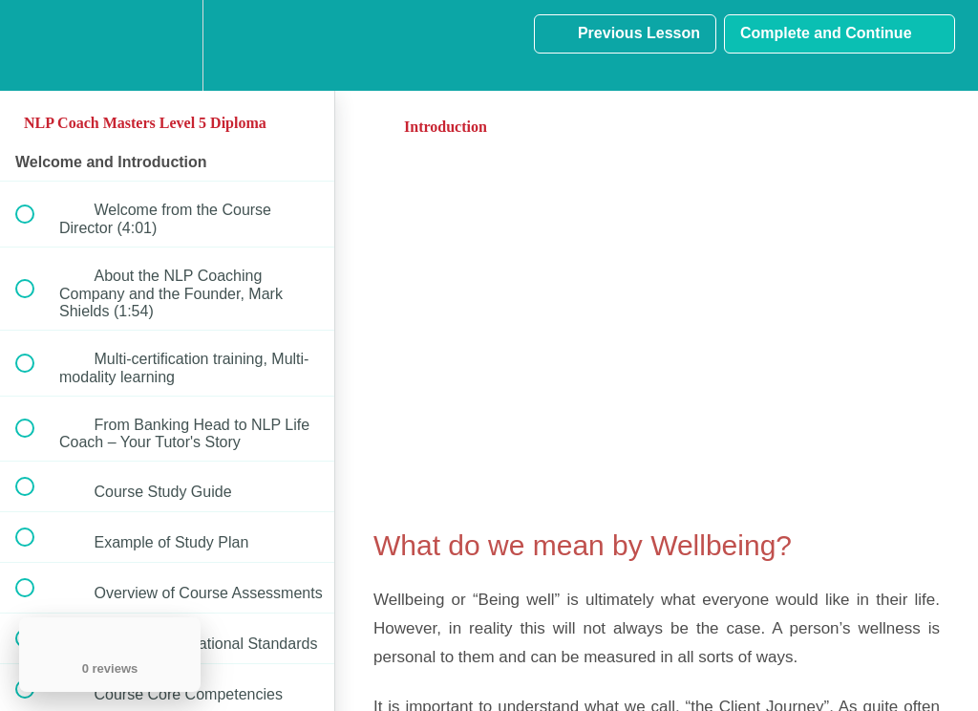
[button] (35, 45)
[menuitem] (167, 45)
